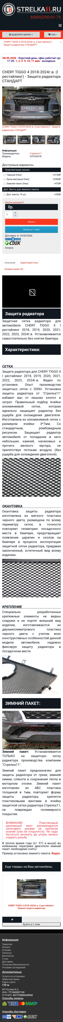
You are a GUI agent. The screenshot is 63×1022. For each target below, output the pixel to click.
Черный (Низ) (32, 174)
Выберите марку (20, 34)
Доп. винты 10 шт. (32, 194)
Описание (10, 262)
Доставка (7, 961)
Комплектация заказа (17, 169)
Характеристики (29, 262)
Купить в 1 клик (31, 229)
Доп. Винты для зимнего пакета (21, 189)
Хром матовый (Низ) (32, 179)
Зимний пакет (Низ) (32, 183)
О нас (5, 958)
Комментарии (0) (14, 269)
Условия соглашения (13, 967)
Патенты (7, 953)
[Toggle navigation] (60, 25)
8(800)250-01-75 (45, 17)
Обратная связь (11, 979)
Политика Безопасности (15, 964)
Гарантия (7, 944)
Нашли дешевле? (14, 202)
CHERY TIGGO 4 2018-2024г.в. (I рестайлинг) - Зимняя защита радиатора (31, 906)
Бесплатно (8, 955)
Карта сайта (8, 982)
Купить (31, 222)
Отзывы (6, 950)
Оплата (6, 947)
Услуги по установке (13, 976)
